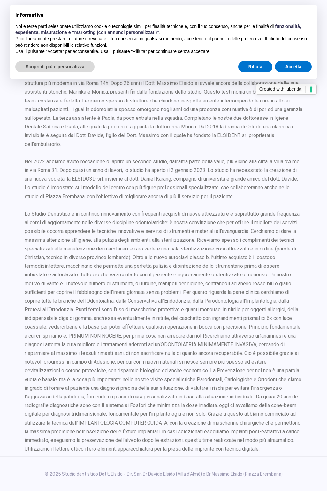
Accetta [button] (293, 66)
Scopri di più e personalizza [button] (55, 66)
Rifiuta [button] (255, 66)
